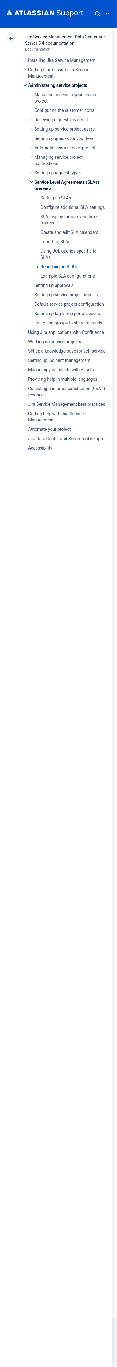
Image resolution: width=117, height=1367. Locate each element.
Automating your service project (64, 147)
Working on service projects (54, 341)
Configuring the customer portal (64, 110)
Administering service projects (57, 85)
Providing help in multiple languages (62, 379)
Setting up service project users (64, 129)
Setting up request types (57, 172)
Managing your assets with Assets (61, 369)
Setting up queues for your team (65, 138)
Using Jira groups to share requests (68, 322)
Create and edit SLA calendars (69, 232)
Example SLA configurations (68, 276)
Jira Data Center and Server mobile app (65, 438)
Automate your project (49, 429)
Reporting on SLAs (59, 266)
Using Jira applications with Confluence (66, 332)
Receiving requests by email (61, 119)
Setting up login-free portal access (67, 313)
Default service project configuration (69, 304)
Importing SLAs (55, 241)
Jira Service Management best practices (66, 404)
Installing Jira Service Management (61, 60)
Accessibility (40, 447)
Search (98, 14)
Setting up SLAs (56, 197)
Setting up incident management (59, 360)
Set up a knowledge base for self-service (66, 351)
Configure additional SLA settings (73, 207)
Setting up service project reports (66, 294)
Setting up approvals (54, 285)
